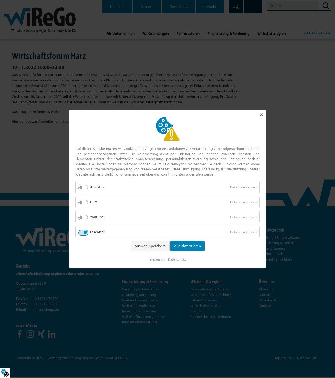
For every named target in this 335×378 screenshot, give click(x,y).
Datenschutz (177, 259)
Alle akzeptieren (187, 246)
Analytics (97, 187)
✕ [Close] (261, 114)
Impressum (157, 259)
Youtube (96, 217)
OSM (94, 202)
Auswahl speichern (150, 246)
